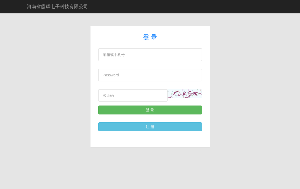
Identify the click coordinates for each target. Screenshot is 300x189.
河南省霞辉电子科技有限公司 (57, 6)
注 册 (150, 127)
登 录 (150, 110)
